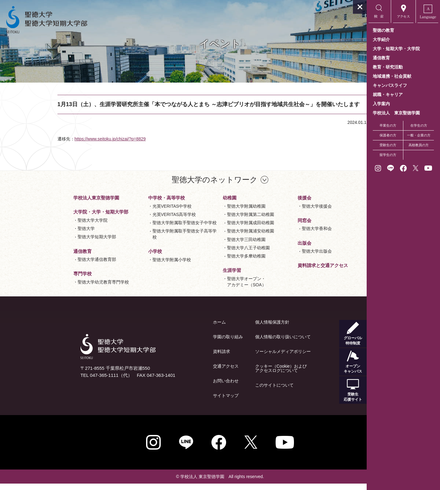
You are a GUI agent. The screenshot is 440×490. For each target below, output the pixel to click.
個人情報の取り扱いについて (246, 343)
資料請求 (184, 357)
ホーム (182, 328)
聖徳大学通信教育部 (60, 265)
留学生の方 (388, 155)
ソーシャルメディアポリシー (246, 357)
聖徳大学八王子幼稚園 (211, 254)
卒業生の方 (388, 125)
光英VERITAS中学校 (135, 212)
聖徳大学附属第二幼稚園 (213, 220)
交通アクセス (189, 372)
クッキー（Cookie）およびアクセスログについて (244, 374)
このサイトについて (237, 391)
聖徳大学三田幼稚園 (209, 245)
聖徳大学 (49, 234)
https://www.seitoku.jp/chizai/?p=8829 (101, 145)
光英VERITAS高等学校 (138, 220)
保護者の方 (388, 135)
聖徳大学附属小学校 (135, 266)
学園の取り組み (191, 343)
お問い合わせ (189, 387)
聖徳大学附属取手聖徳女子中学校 (148, 229)
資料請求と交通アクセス (286, 271)
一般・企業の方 (419, 135)
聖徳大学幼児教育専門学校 (66, 288)
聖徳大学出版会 (280, 257)
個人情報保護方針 (235, 328)
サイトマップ (189, 401)
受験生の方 (388, 145)
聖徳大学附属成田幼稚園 (213, 229)
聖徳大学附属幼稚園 (209, 212)
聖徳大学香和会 (280, 234)
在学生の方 (418, 125)
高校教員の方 (419, 145)
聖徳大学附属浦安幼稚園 (213, 237)
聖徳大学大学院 (56, 226)
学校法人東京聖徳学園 (59, 204)
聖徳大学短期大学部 (60, 243)
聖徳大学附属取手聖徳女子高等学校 (148, 240)
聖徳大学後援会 (280, 212)
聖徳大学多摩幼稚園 (209, 262)
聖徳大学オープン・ (209, 289)
